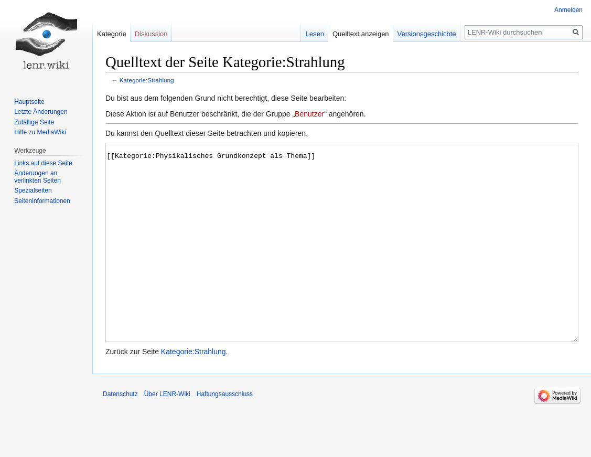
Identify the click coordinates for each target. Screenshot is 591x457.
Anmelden (568, 10)
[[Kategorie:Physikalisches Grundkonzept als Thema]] (341, 262)
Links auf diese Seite (43, 163)
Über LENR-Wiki (167, 433)
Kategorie (111, 34)
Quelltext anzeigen (360, 34)
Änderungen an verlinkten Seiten (37, 176)
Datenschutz (120, 433)
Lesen (314, 34)
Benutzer (309, 114)
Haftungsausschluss (225, 433)
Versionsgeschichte (426, 34)
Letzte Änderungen (40, 111)
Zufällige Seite (34, 122)
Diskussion (151, 34)
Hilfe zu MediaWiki (40, 132)
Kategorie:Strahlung (147, 80)
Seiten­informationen (42, 201)
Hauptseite (29, 101)
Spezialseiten (32, 190)
